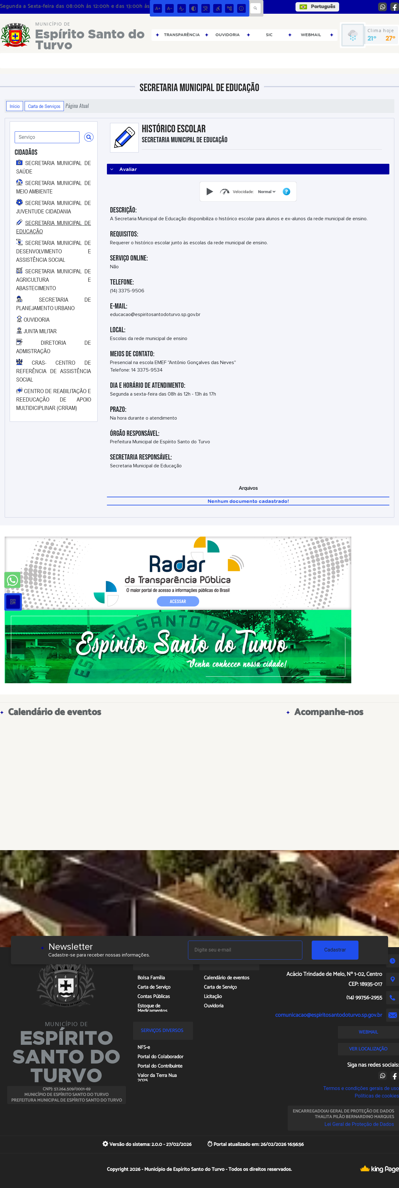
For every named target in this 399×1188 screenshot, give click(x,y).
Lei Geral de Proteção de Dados (359, 1124)
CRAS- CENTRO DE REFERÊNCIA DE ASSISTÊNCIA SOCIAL (53, 371)
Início (15, 106)
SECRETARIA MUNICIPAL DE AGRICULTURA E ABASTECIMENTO (53, 279)
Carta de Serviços (44, 106)
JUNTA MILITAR (40, 331)
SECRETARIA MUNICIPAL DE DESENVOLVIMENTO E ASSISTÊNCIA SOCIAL (53, 251)
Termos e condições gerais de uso (361, 1088)
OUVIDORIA (37, 319)
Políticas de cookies (377, 1096)
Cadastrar (335, 950)
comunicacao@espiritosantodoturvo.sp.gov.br (328, 1015)
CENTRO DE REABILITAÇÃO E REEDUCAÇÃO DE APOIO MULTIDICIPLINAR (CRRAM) (53, 399)
